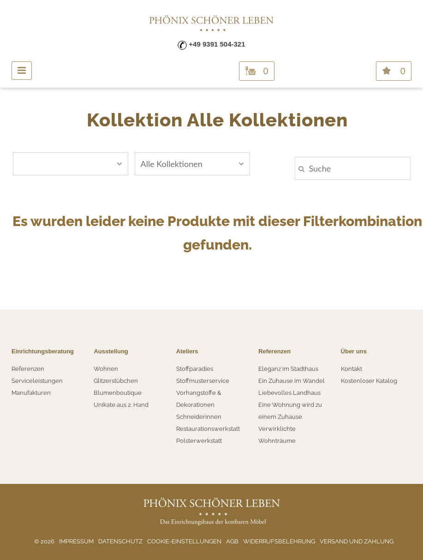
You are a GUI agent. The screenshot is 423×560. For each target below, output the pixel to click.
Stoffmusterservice (202, 380)
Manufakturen (31, 392)
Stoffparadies (194, 368)
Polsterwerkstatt (199, 440)
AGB (232, 541)
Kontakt (351, 368)
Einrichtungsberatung (43, 351)
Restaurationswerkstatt (208, 428)
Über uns (354, 351)
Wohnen (106, 368)
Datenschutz (120, 541)
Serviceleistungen (37, 380)
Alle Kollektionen (192, 164)
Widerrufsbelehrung (279, 541)
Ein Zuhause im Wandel (291, 380)
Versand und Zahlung (356, 541)
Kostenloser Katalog (369, 380)
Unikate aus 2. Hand (121, 404)
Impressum (76, 541)
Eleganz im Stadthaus (288, 368)
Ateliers (187, 351)
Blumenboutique (118, 392)
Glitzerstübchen (116, 380)
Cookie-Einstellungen (184, 541)
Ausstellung (111, 351)
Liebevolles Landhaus (289, 392)
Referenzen (28, 368)
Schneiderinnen (198, 416)
